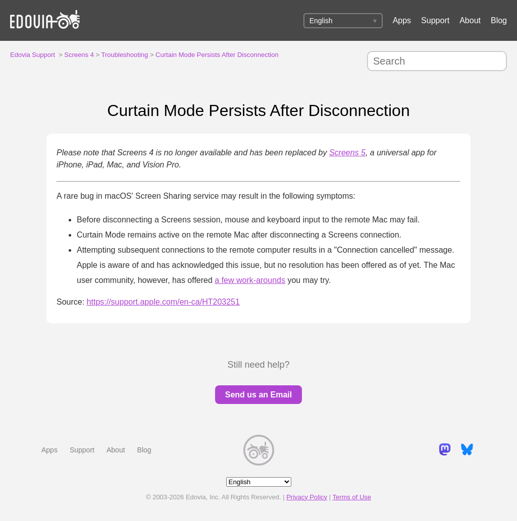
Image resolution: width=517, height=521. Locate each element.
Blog (499, 20)
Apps (402, 20)
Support (435, 20)
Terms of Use (351, 497)
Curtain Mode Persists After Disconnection (217, 55)
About (470, 20)
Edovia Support (32, 55)
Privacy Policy (306, 497)
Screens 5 (347, 152)
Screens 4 (79, 55)
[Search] (437, 61)
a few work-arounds (250, 280)
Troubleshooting (124, 55)
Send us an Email (258, 394)
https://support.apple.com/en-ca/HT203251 (163, 302)
